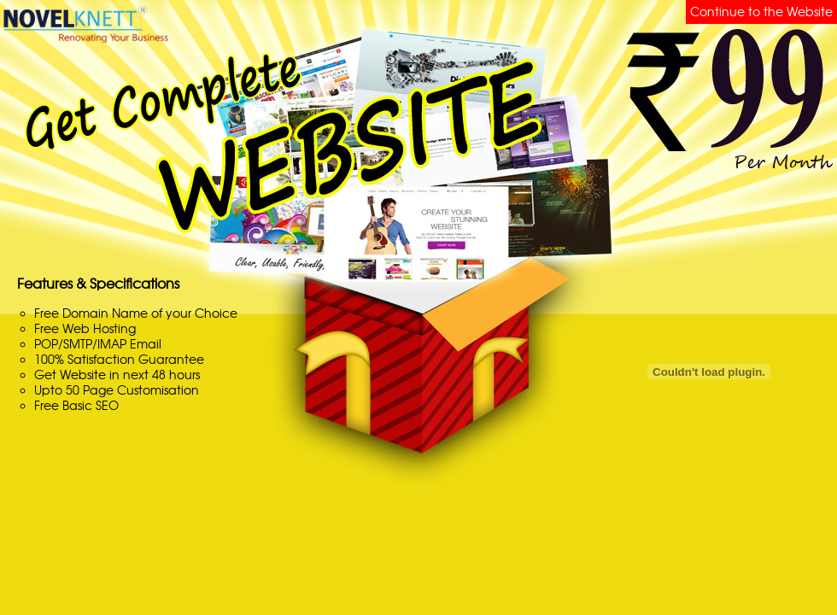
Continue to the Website (761, 12)
